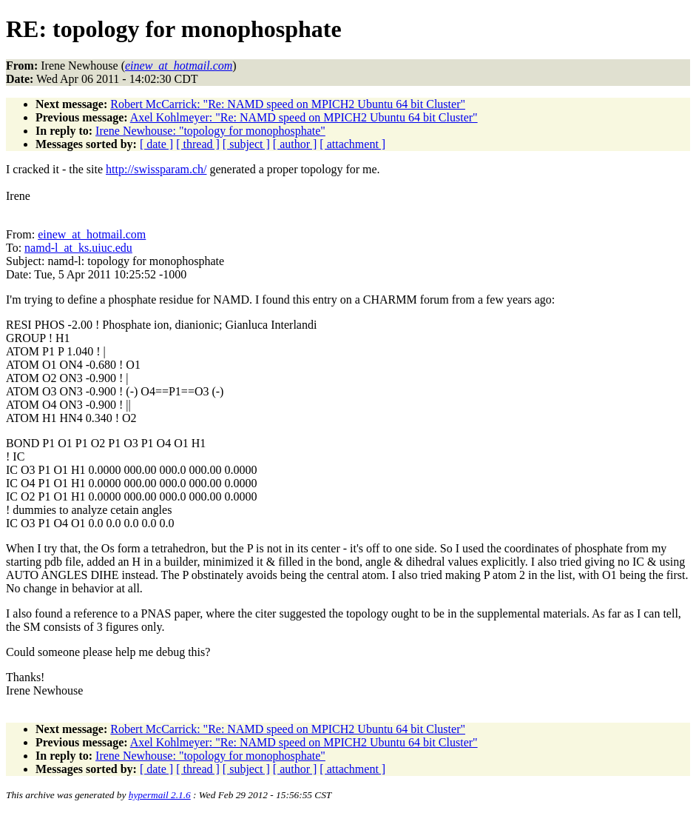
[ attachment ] (352, 144)
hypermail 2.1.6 (160, 794)
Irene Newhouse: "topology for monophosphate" (210, 130)
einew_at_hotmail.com (92, 234)
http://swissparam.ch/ (156, 169)
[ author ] (295, 144)
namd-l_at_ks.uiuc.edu (78, 247)
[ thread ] (198, 144)
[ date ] (156, 144)
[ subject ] (246, 144)
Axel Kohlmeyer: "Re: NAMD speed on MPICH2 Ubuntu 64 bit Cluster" (304, 117)
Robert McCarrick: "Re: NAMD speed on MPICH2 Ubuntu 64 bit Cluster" (287, 104)
